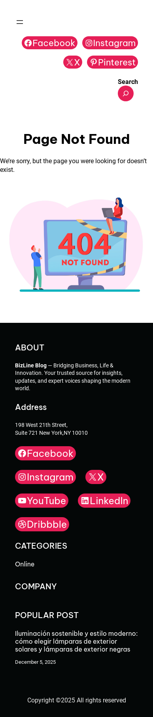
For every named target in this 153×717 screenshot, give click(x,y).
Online (24, 564)
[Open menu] (20, 22)
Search (128, 82)
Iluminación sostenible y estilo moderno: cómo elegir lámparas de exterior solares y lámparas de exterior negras (76, 641)
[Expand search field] (126, 93)
